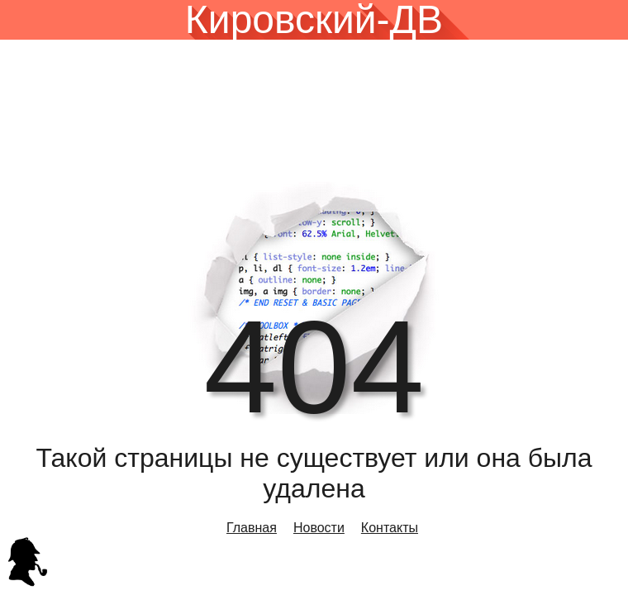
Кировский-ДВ (314, 20)
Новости (319, 528)
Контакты (389, 528)
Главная (251, 528)
